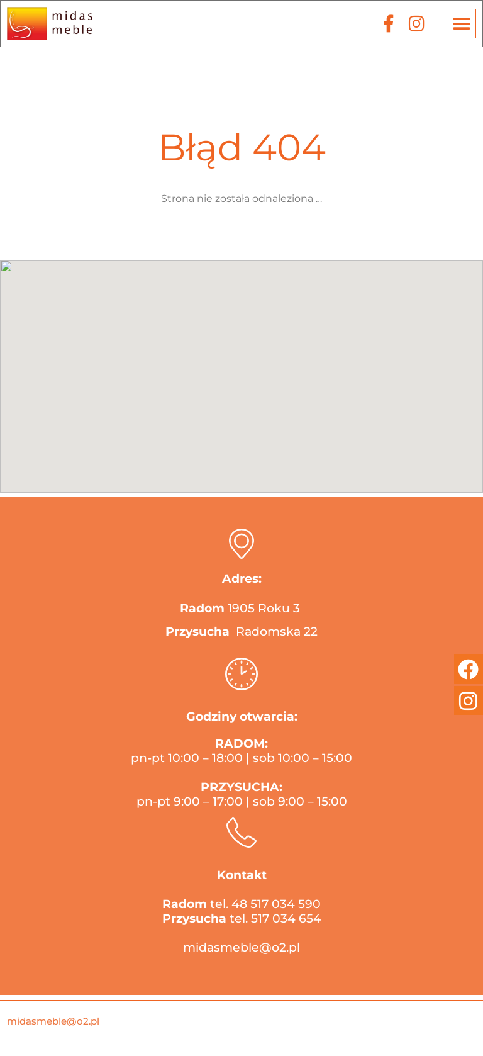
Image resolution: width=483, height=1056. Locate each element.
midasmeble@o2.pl (241, 947)
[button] (461, 23)
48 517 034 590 (276, 904)
